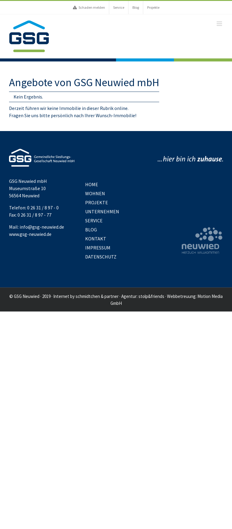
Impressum (97, 248)
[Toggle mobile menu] (220, 23)
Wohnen (95, 193)
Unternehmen (102, 211)
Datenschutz (100, 257)
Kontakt (95, 239)
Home (91, 184)
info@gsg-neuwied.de (42, 227)
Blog (91, 230)
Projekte (96, 202)
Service (94, 221)
